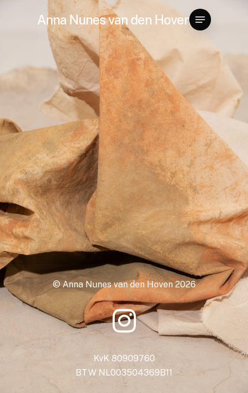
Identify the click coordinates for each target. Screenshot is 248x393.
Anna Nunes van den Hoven (114, 19)
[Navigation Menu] (200, 19)
